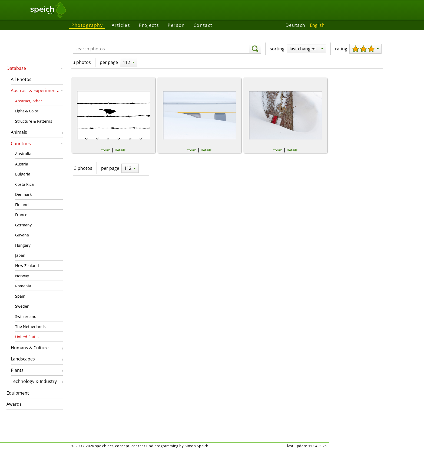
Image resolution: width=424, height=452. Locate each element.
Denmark (23, 194)
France (21, 214)
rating (341, 49)
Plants (17, 370)
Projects (149, 25)
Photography (87, 25)
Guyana (22, 235)
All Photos (21, 79)
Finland (22, 204)
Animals (19, 132)
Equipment (17, 393)
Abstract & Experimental (36, 90)
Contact (203, 25)
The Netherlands (30, 326)
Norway (22, 275)
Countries (21, 144)
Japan (20, 255)
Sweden (22, 306)
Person (176, 25)
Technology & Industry (34, 381)
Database (16, 68)
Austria (21, 164)
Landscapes (23, 359)
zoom (105, 150)
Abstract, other (28, 100)
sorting (277, 49)
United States (27, 336)
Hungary (23, 245)
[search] (255, 49)
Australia (23, 153)
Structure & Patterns (33, 121)
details (120, 150)
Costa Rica (24, 184)
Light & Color (26, 110)
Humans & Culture (30, 348)
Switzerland (26, 316)
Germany (23, 224)
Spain (20, 296)
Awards (14, 404)
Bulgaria (22, 174)
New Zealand (27, 265)
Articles (121, 25)
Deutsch (296, 25)
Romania (23, 285)
